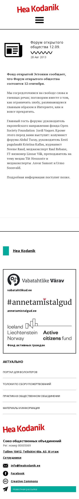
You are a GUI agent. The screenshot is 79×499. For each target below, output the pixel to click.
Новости (13, 197)
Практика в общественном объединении (31, 396)
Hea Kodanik (24, 250)
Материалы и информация (21, 408)
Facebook (17, 473)
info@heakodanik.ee (25, 465)
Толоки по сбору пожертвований (27, 384)
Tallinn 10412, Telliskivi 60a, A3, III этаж (31, 451)
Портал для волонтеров (20, 372)
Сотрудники (12, 457)
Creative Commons (24, 481)
